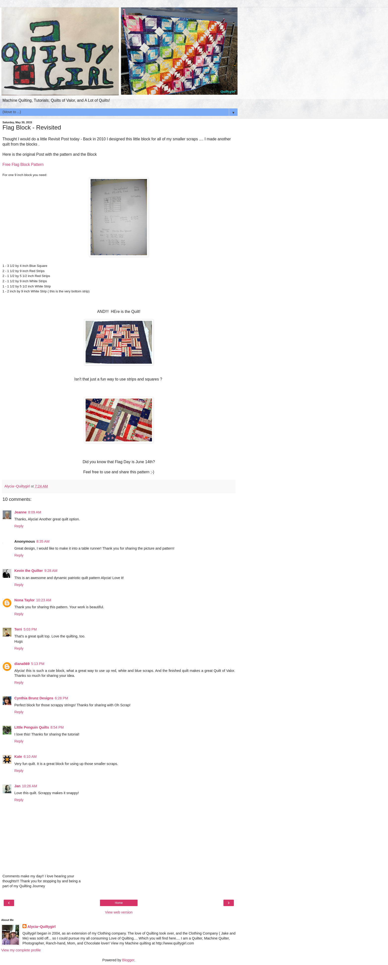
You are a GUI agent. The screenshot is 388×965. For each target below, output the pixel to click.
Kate (18, 757)
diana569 (22, 664)
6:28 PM (61, 698)
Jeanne (20, 512)
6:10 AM (30, 757)
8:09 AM (34, 512)
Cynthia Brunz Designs (33, 698)
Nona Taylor (24, 600)
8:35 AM (42, 541)
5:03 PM (30, 629)
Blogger (128, 960)
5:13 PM (38, 664)
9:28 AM (50, 571)
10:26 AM (29, 786)
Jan (17, 786)
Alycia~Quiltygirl (41, 927)
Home (119, 903)
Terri (18, 629)
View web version (119, 912)
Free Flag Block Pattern (23, 164)
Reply (19, 526)
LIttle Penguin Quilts (31, 727)
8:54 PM (57, 727)
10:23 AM (43, 600)
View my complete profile (21, 950)
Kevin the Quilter (28, 571)
